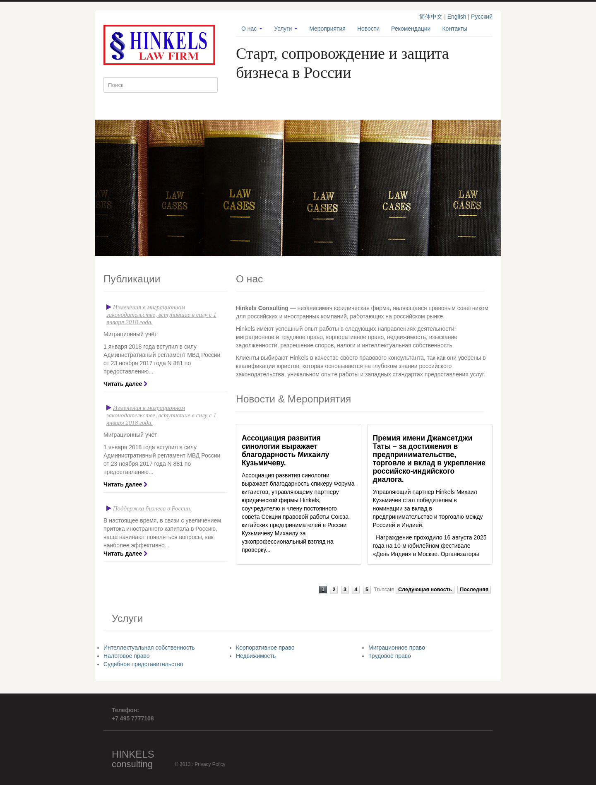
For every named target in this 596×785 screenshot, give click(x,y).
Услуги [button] (286, 28)
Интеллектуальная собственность (149, 647)
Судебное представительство (143, 664)
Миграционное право (396, 647)
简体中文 (430, 16)
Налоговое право (126, 656)
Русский (482, 16)
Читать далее (122, 383)
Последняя (474, 589)
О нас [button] (251, 28)
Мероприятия (327, 28)
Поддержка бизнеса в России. (152, 508)
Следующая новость (425, 589)
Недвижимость (256, 656)
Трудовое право (389, 656)
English (456, 16)
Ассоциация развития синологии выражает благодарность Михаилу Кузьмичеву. (285, 450)
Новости (368, 28)
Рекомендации (410, 28)
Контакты (454, 28)
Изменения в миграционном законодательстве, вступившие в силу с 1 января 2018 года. (161, 314)
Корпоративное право (265, 647)
